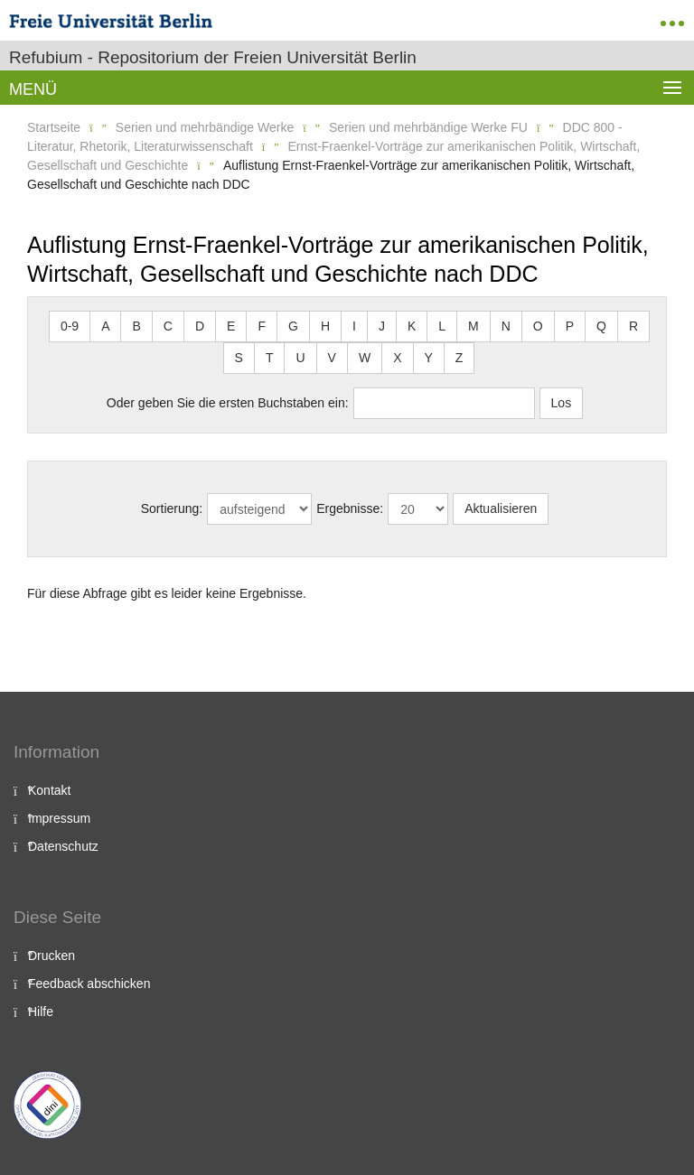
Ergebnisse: (349, 508)
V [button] (332, 357)
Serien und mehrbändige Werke (205, 127)
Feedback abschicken (89, 983)
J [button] (382, 326)
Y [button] (429, 357)
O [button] (538, 326)
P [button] (570, 326)
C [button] (168, 326)
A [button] (105, 326)
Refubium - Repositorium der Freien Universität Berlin (213, 57)
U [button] (300, 357)
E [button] (231, 326)
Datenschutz (63, 846)
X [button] (397, 357)
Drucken (51, 955)
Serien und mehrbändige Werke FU (428, 127)
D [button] (199, 326)
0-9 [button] (70, 326)
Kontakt (49, 790)
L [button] (441, 326)
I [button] (354, 326)
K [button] (412, 326)
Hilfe (40, 1011)
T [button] (270, 357)
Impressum (59, 818)
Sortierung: (171, 508)
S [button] (239, 357)
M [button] (473, 326)
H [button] (325, 326)
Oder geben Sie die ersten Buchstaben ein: (228, 403)
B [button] (136, 326)
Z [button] (459, 357)
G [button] (293, 326)
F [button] (262, 326)
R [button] (633, 326)
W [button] (364, 357)
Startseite (53, 127)
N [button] (506, 326)
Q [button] (601, 326)
